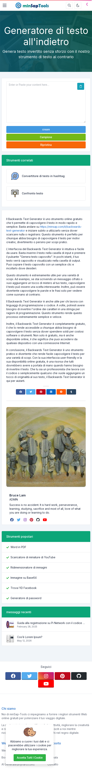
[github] (38, 519)
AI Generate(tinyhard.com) (18, 764)
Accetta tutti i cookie (30, 757)
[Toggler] (5, 5)
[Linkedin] (51, 392)
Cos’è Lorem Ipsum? (29, 637)
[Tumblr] (71, 392)
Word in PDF (18, 547)
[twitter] (19, 519)
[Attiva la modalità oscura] (77, 5)
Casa (51, 750)
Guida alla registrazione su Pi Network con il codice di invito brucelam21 (51, 623)
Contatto (53, 764)
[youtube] (45, 519)
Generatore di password (26, 598)
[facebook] (12, 519)
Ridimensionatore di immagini (29, 567)
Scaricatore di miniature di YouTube (33, 557)
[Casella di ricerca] (69, 5)
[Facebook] (20, 392)
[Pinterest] (41, 392)
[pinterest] (32, 519)
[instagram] (25, 519)
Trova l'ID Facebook (24, 587)
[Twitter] (30, 392)
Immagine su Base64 (24, 577)
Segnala (53, 757)
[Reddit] (61, 392)
